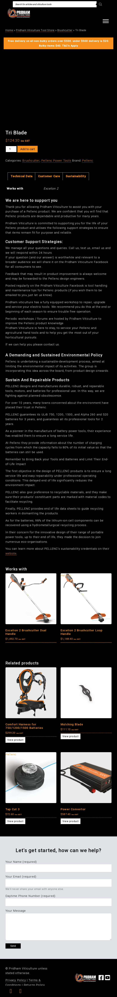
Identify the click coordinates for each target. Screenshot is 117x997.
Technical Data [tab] (21, 176)
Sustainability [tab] (76, 176)
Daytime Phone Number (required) (30, 896)
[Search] (100, 4)
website (10, 553)
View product (15, 739)
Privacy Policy (15, 980)
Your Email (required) (20, 876)
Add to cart (27, 149)
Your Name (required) (21, 862)
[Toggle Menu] (106, 21)
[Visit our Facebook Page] (101, 979)
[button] (11, 992)
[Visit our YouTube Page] (107, 979)
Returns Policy (34, 985)
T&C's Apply (70, 45)
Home (9, 30)
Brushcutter (64, 30)
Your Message (15, 910)
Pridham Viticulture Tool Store (35, 30)
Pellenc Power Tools (56, 160)
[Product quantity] (11, 149)
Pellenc (87, 160)
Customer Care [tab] (49, 176)
